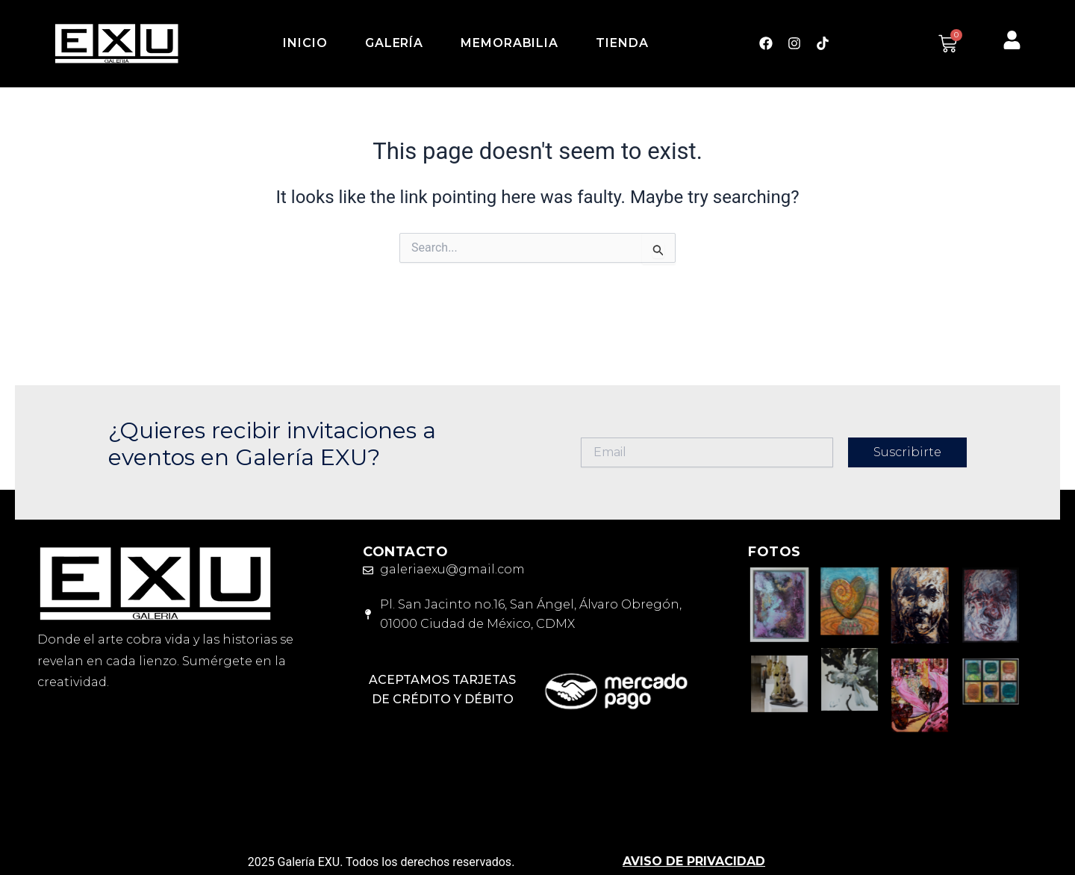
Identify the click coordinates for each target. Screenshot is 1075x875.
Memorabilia (509, 43)
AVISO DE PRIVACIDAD (694, 861)
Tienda (622, 43)
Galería (394, 43)
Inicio (305, 43)
